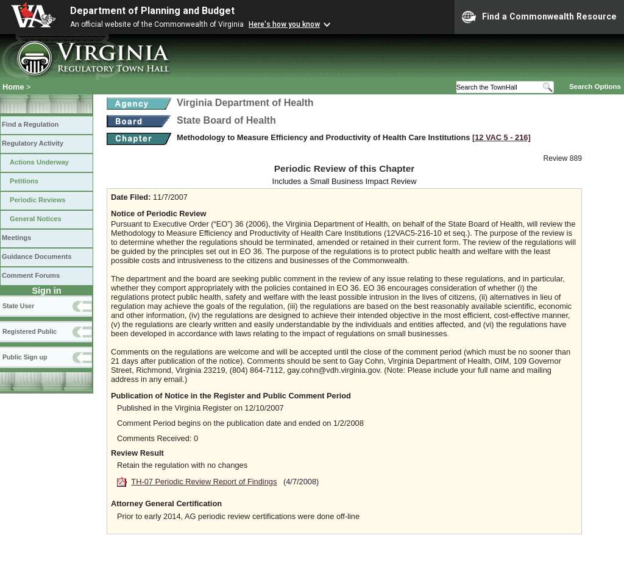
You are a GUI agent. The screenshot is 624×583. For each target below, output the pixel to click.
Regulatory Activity (32, 143)
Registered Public (29, 331)
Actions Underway (39, 162)
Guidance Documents (36, 256)
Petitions (24, 181)
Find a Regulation (30, 124)
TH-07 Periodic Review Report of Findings (204, 481)
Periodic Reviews (38, 199)
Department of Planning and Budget (152, 10)
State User (18, 305)
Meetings (16, 237)
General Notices (36, 218)
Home (13, 86)
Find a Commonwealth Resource (539, 17)
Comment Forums (31, 275)
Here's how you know (284, 24)
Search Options (595, 86)
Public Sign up (24, 357)
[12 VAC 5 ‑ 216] (501, 137)
